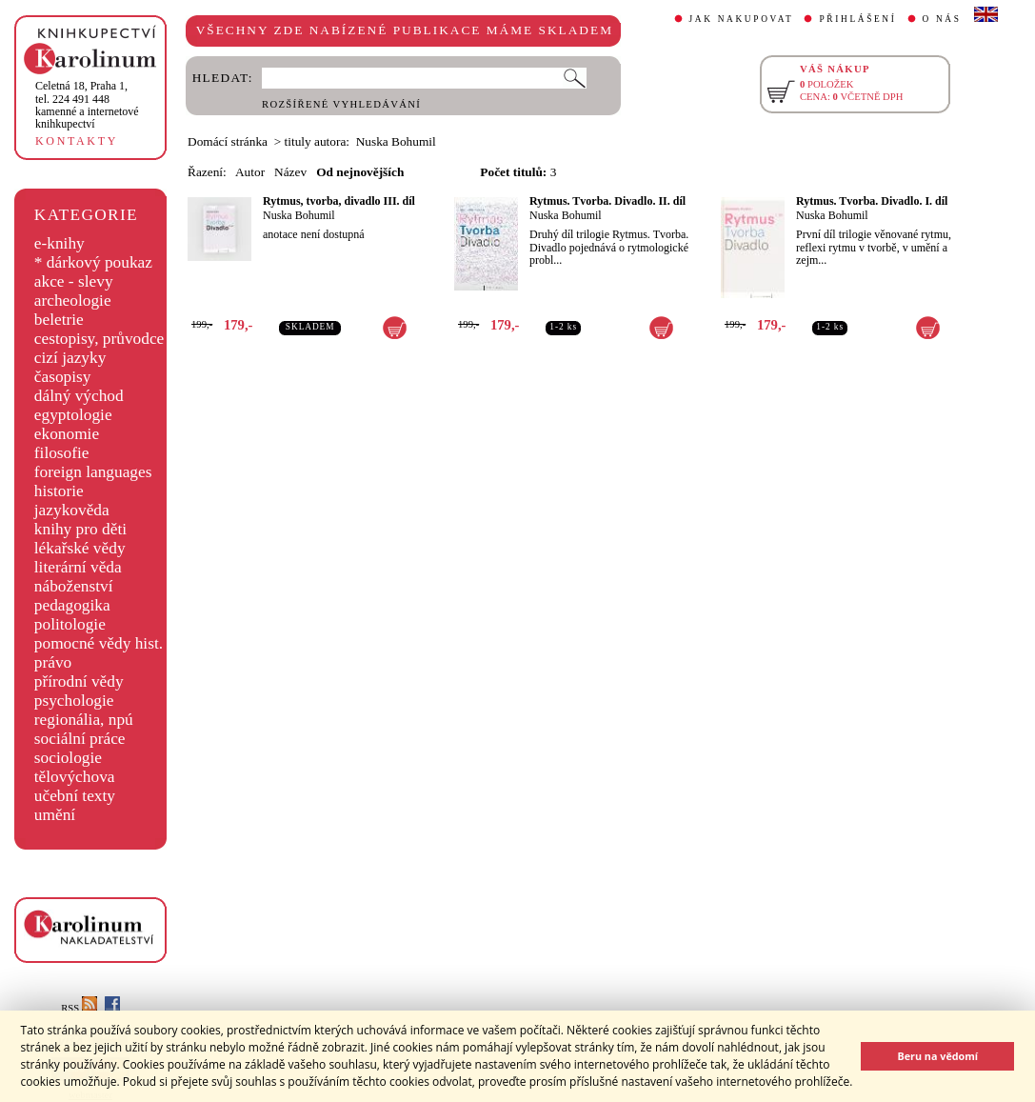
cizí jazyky (70, 358)
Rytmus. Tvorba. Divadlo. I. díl (871, 201)
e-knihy (59, 243)
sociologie (68, 758)
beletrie (59, 320)
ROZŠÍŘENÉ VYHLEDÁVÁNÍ (341, 104)
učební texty (74, 796)
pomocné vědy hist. (98, 643)
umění (54, 815)
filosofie (62, 453)
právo (52, 662)
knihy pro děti (80, 529)
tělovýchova (74, 777)
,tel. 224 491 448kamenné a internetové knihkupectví (87, 104)
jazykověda (71, 510)
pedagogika (72, 605)
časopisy (62, 377)
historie (59, 491)
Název (290, 172)
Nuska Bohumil (299, 215)
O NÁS (942, 19)
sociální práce (80, 739)
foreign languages (93, 472)
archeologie (72, 300)
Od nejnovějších (360, 172)
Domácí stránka (228, 141)
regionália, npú (83, 720)
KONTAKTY (76, 141)
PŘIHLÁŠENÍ (857, 19)
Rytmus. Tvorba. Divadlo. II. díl (607, 201)
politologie (70, 624)
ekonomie (66, 434)
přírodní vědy (79, 681)
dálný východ (79, 396)
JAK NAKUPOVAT (741, 19)
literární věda (78, 567)
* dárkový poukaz (93, 262)
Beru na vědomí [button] (937, 1056)
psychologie (74, 700)
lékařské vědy (80, 548)
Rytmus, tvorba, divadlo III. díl (339, 201)
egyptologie (73, 415)
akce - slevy (73, 281)
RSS (79, 1008)
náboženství (73, 586)
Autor (250, 172)
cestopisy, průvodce (99, 339)
